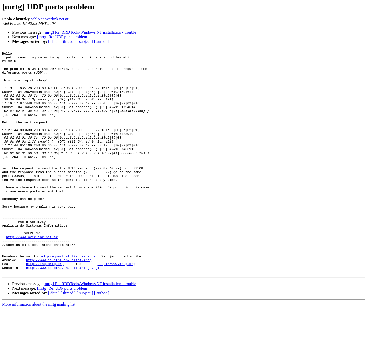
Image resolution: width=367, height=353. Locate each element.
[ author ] (101, 41)
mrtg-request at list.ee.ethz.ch (70, 297)
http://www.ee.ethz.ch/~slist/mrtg (58, 302)
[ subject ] (85, 41)
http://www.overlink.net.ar (32, 274)
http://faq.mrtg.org (45, 306)
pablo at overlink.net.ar (49, 19)
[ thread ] (68, 41)
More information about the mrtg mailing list (38, 348)
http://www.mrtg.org (116, 306)
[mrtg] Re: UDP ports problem (62, 37)
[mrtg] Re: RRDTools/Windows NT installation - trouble (90, 32)
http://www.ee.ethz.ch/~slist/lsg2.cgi (63, 311)
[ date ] (54, 41)
